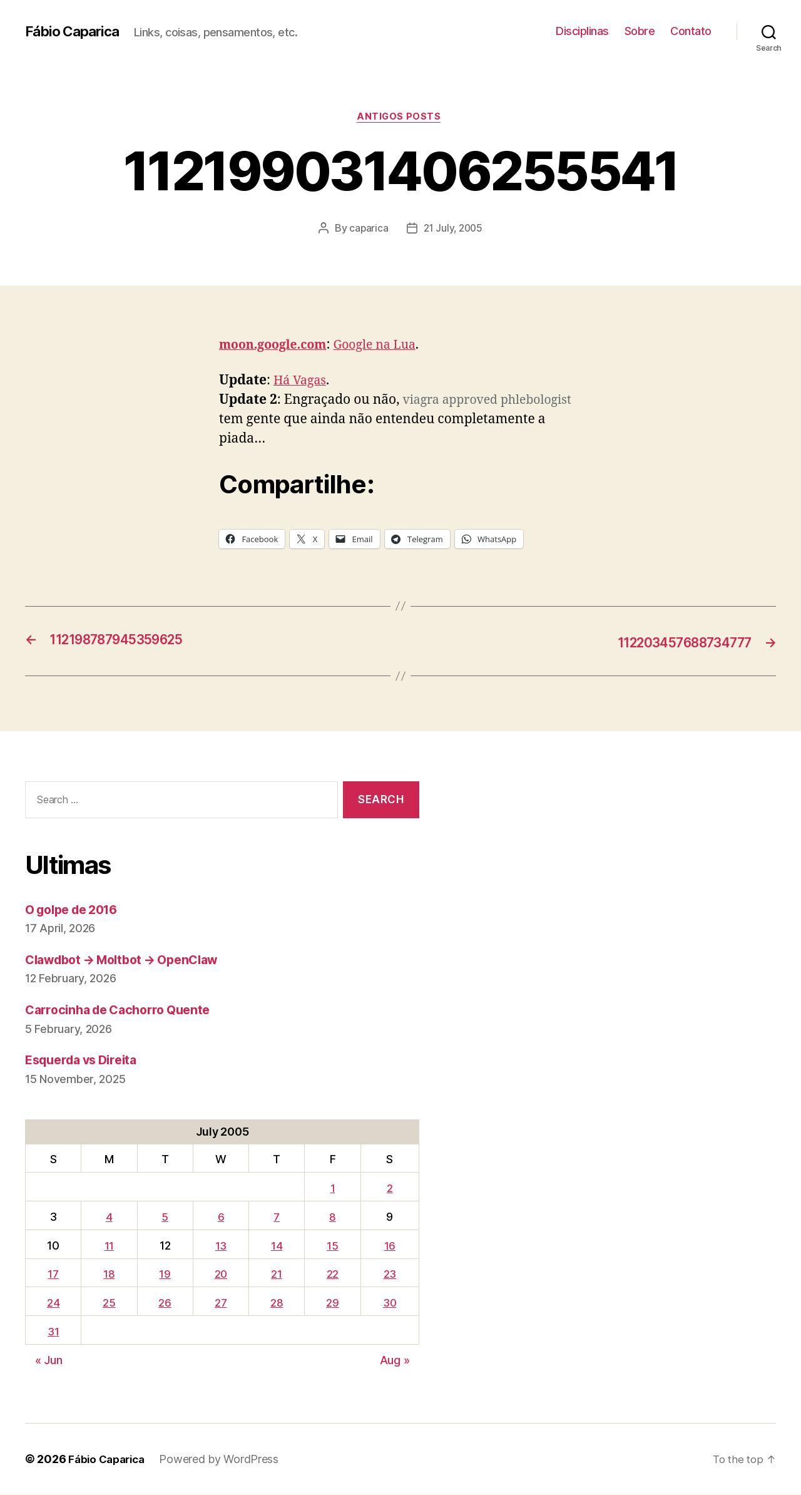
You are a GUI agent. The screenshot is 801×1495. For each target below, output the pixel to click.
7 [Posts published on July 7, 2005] (276, 1218)
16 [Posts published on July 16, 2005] (388, 1246)
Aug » (395, 1360)
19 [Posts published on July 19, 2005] (163, 1275)
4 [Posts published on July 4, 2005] (108, 1218)
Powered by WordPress (225, 1459)
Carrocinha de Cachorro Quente (124, 1011)
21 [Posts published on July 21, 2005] (275, 1275)
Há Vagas (301, 382)
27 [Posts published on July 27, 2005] (219, 1303)
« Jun (49, 1360)
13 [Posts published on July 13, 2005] (219, 1246)
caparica (367, 229)
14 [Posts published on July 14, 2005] (276, 1246)
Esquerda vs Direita (86, 1061)
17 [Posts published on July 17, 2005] (52, 1275)
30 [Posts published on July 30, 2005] (388, 1303)
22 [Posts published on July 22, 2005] (331, 1275)
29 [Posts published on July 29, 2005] (331, 1303)
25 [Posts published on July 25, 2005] (107, 1303)
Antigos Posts (400, 118)
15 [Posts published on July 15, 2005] (331, 1246)
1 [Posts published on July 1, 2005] (331, 1189)
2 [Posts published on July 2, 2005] (388, 1189)
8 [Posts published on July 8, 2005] (331, 1218)
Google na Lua (386, 346)
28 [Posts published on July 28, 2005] (276, 1303)
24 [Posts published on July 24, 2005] (52, 1303)
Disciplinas (582, 31)
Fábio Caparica (75, 31)
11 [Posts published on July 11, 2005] (108, 1246)
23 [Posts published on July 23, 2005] (388, 1275)
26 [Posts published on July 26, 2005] (163, 1303)
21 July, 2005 (453, 229)
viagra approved (453, 402)
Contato (691, 31)
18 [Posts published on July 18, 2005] (107, 1275)
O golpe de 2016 (76, 910)
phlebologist (257, 421)
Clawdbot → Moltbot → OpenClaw (131, 960)
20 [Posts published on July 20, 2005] (219, 1275)
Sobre (640, 31)
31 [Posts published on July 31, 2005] (52, 1332)
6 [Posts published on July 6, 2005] (220, 1218)
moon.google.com (277, 346)
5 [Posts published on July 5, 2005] (163, 1218)
